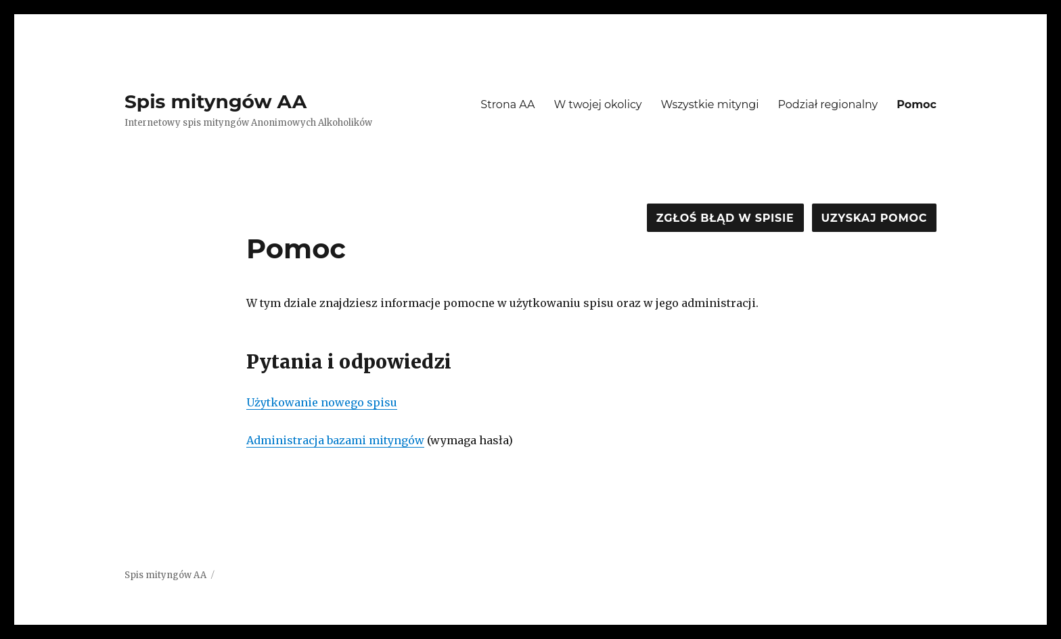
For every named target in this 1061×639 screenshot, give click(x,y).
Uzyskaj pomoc (874, 218)
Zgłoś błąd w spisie (725, 218)
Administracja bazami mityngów (335, 440)
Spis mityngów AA (216, 101)
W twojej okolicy (597, 104)
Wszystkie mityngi (710, 104)
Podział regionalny (828, 104)
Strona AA (507, 104)
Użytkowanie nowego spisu (321, 402)
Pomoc (916, 104)
